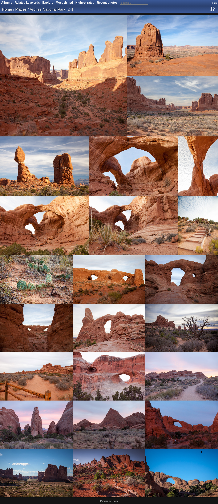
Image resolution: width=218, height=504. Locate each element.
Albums (6, 2)
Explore (47, 2)
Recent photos (107, 2)
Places (21, 9)
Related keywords (27, 2)
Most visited (64, 2)
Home (7, 9)
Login (214, 3)
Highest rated (85, 2)
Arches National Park (48, 9)
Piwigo (115, 501)
